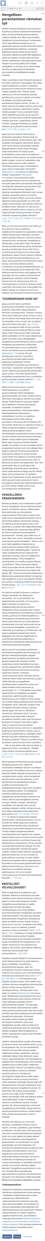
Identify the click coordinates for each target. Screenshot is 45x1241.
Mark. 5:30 (15, 978)
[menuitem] (3, 3)
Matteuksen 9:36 (25, 993)
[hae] (42, 3)
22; (3, 757)
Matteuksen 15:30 (10, 172)
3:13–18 (8, 757)
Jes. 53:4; (6, 978)
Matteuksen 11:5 (9, 353)
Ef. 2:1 (17, 690)
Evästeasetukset (9, 1230)
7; (24, 218)
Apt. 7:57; (30, 814)
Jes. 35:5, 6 (9, 587)
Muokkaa (27, 1236)
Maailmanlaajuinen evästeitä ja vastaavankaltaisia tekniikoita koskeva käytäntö (21, 1221)
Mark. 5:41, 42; (32, 218)
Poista (17, 1236)
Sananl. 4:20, (34, 754)
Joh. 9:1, (19, 218)
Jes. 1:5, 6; (22, 584)
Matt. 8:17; (36, 975)
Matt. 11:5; (6, 129)
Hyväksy (7, 1236)
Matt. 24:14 (25, 382)
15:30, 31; (15, 129)
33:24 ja (29, 584)
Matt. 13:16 (35, 930)
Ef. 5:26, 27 (10, 933)
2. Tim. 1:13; (7, 754)
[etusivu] (3, 3)
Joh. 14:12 (32, 324)
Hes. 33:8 (22, 953)
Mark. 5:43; (14, 382)
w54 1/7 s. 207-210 (15, 8)
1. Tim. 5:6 (16, 878)
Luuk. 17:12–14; (9, 218)
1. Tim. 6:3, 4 (18, 754)
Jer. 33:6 (37, 584)
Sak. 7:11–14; (20, 814)
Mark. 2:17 (25, 129)
